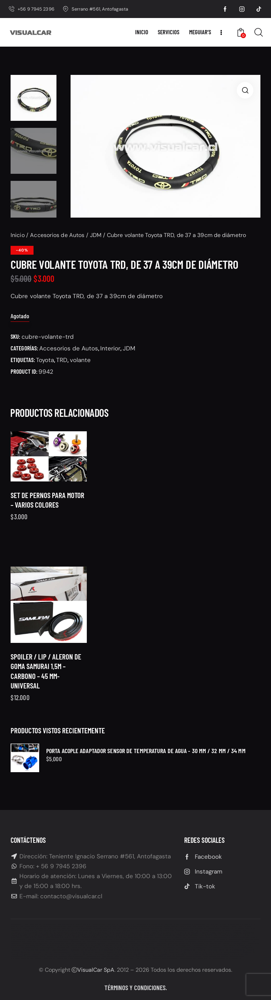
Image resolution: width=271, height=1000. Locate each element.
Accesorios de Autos (57, 235)
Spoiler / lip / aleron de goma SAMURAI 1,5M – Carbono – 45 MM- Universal (46, 689)
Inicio (18, 235)
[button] (245, 90)
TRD (61, 360)
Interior (110, 348)
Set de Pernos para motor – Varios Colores (47, 508)
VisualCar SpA (95, 970)
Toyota (45, 360)
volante (80, 360)
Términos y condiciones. (135, 987)
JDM (95, 235)
